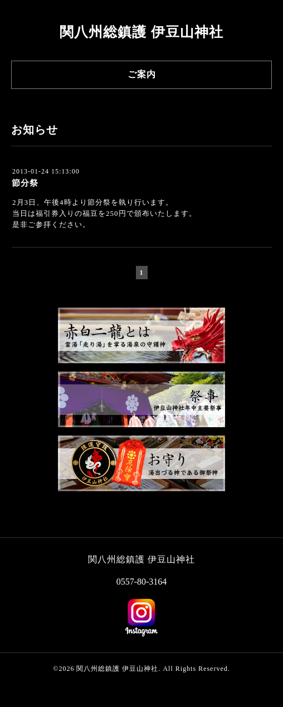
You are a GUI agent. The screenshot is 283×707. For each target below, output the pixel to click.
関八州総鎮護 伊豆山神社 (141, 31)
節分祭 (25, 183)
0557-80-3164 (141, 581)
